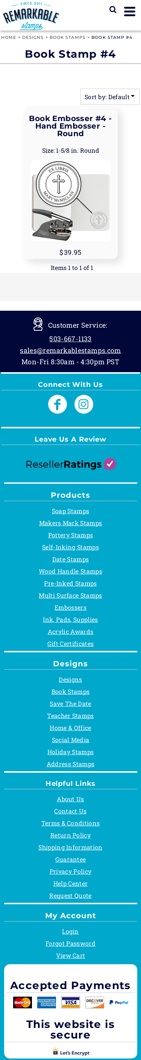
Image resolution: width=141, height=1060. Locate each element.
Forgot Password (70, 943)
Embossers (70, 607)
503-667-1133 (70, 338)
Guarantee (70, 859)
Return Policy (70, 835)
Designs (33, 37)
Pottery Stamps (70, 535)
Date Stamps (70, 559)
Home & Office (70, 728)
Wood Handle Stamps (70, 571)
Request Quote (70, 895)
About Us (70, 799)
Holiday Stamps (70, 752)
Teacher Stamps (70, 715)
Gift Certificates (70, 643)
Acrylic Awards (70, 631)
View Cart (70, 955)
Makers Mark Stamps (70, 523)
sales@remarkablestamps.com (70, 350)
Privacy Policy (70, 871)
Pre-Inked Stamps (70, 583)
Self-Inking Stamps (70, 547)
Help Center (70, 883)
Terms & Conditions (70, 823)
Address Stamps (70, 764)
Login (70, 931)
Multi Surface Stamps (70, 595)
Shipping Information (70, 847)
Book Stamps (68, 37)
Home (8, 37)
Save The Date (70, 703)
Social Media (70, 740)
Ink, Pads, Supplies (70, 619)
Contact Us (70, 811)
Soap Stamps (70, 511)
